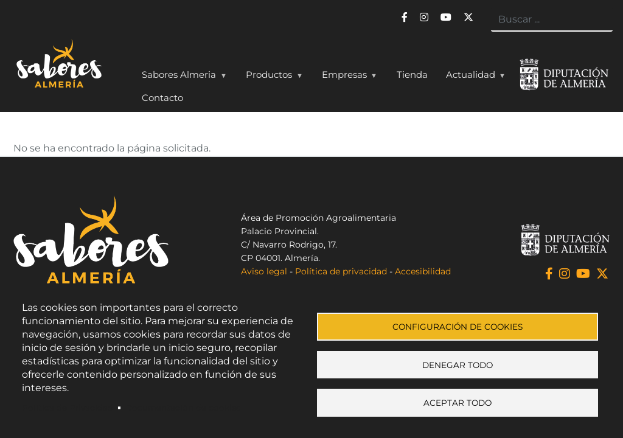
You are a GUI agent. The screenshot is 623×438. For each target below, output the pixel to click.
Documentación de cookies (183, 407)
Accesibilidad (423, 271)
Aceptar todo (457, 404)
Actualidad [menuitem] (473, 77)
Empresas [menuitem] (347, 77)
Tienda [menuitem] (412, 74)
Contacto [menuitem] (162, 97)
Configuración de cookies (457, 325)
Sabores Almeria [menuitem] (181, 77)
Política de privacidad (341, 271)
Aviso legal (264, 271)
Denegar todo (457, 365)
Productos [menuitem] (271, 77)
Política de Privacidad (67, 407)
